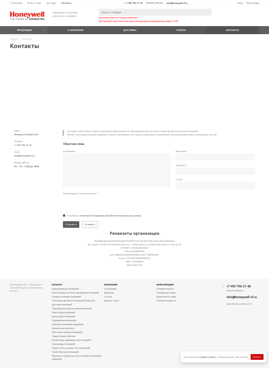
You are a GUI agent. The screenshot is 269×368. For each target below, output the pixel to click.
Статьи (108, 296)
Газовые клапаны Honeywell (66, 296)
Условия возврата (166, 300)
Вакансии (109, 292)
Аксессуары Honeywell (63, 316)
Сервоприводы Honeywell (65, 289)
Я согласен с (104, 215)
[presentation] (89, 203)
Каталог (57, 284)
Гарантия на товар (166, 296)
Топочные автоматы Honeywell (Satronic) (73, 300)
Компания (110, 284)
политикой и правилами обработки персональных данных (110, 215)
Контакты (232, 30)
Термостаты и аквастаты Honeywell (71, 348)
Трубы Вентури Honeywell (65, 352)
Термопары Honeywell (63, 344)
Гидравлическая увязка (64, 320)
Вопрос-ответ (111, 300)
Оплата (181, 30)
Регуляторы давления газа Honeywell (71, 340)
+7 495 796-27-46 (133, 3)
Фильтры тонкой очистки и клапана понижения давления (77, 357)
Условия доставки (166, 292)
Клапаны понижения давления (67, 324)
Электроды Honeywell (63, 312)
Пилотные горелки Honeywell (67, 332)
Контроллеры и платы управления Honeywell (75, 292)
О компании (75, 30)
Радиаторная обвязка (63, 336)
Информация (165, 284)
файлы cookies (208, 357)
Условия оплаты (165, 289)
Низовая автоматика (63, 328)
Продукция (24, 30)
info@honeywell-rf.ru (177, 3)
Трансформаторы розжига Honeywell (71, 308)
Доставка (129, 30)
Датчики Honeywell (62, 304)
